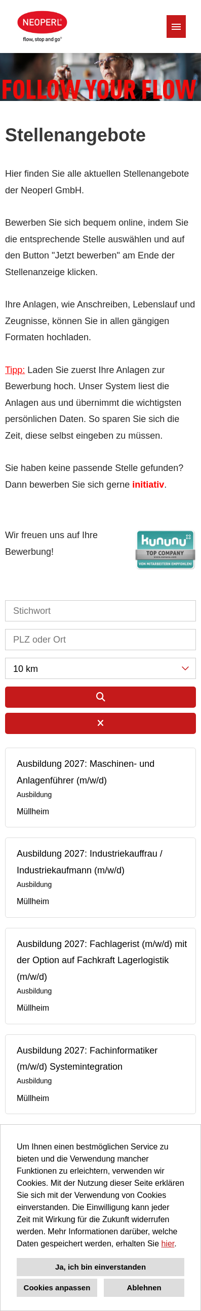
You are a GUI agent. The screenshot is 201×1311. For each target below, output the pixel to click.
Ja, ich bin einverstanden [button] (100, 1267)
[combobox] (100, 668)
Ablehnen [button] (144, 1287)
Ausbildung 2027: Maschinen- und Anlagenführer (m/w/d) (85, 772)
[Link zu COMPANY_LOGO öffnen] (41, 26)
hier (168, 1243)
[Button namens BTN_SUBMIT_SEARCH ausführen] (100, 697)
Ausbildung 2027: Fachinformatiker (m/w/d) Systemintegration (87, 1058)
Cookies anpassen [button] (57, 1287)
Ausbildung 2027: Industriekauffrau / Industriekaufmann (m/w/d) (90, 862)
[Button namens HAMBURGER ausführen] (176, 26)
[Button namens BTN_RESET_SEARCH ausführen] (100, 723)
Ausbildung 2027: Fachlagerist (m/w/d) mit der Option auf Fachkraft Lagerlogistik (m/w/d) (102, 960)
